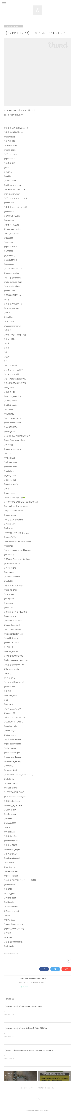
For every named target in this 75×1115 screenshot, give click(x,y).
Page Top (37, 1099)
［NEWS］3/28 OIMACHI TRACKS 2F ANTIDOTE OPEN (28, 1051)
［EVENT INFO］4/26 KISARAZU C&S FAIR (23, 1006)
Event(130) (15, 953)
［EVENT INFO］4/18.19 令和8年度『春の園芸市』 (26, 1029)
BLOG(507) (7, 953)
